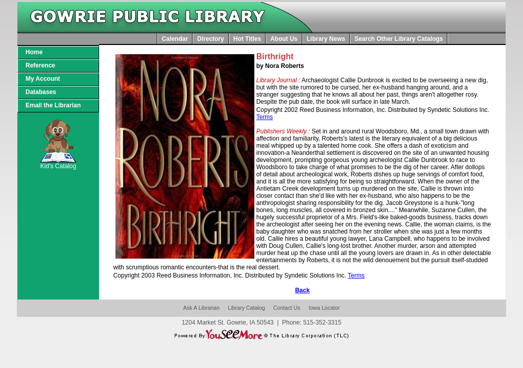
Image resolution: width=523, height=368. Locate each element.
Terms (264, 117)
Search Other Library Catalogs (398, 38)
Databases (41, 92)
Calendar (175, 38)
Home (34, 52)
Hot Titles (247, 38)
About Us (283, 38)
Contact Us (286, 308)
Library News (326, 38)
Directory (210, 38)
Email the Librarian (53, 105)
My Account (43, 78)
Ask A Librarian (201, 308)
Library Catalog (246, 308)
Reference (40, 65)
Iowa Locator (324, 308)
